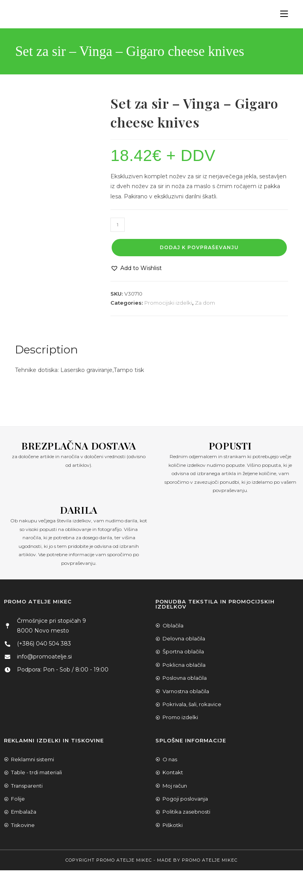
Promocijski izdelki (168, 303)
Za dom (205, 303)
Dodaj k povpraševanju (199, 247)
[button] (136, 268)
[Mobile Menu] (281, 14)
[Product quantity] (117, 225)
